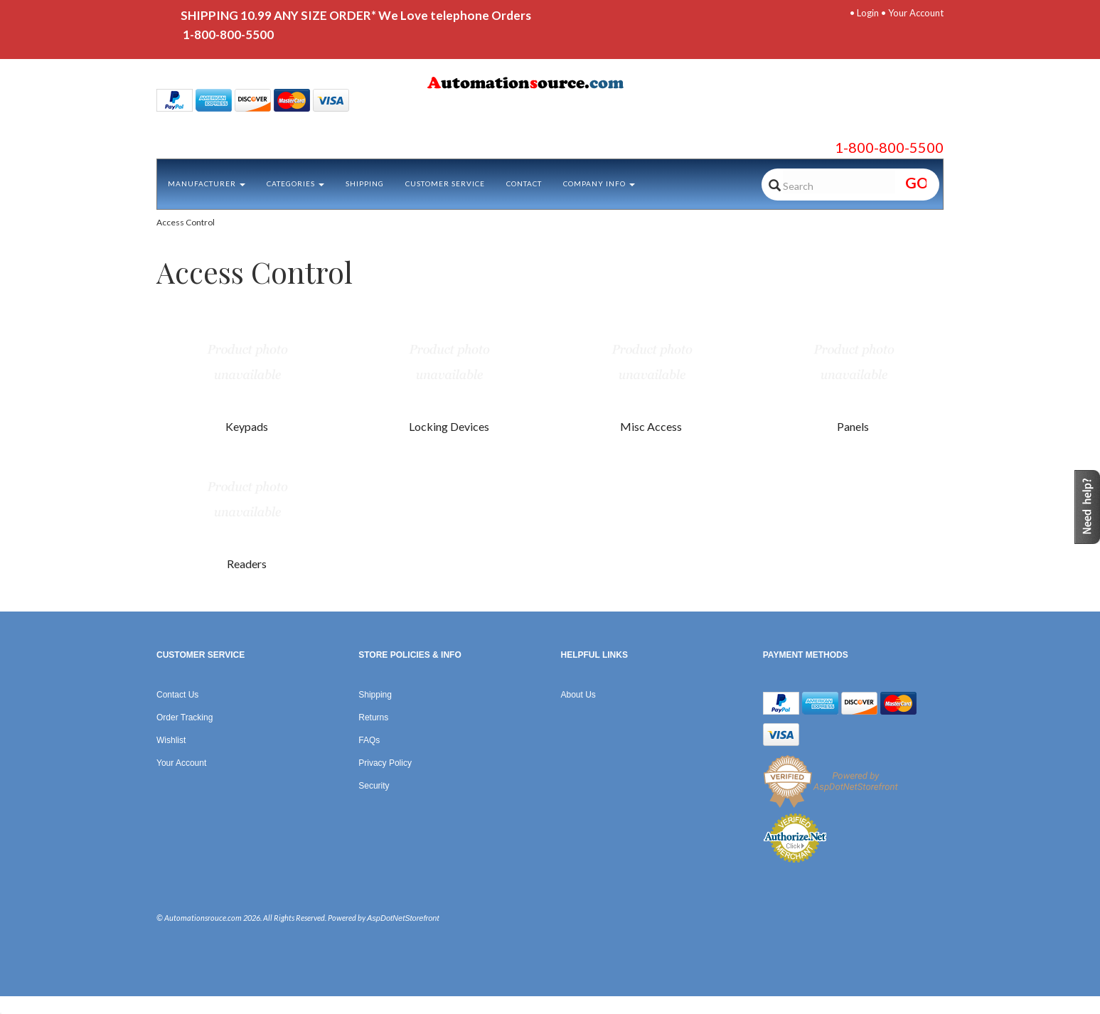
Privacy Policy (385, 763)
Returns (373, 717)
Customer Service (445, 183)
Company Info (599, 183)
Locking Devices (449, 426)
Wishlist (171, 740)
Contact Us (177, 695)
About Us (578, 695)
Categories (295, 183)
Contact (524, 183)
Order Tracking (184, 717)
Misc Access (651, 426)
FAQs (369, 740)
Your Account (916, 12)
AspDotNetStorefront (403, 918)
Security (373, 786)
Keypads (246, 426)
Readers (247, 563)
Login (868, 12)
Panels (853, 426)
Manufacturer (206, 183)
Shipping (365, 183)
